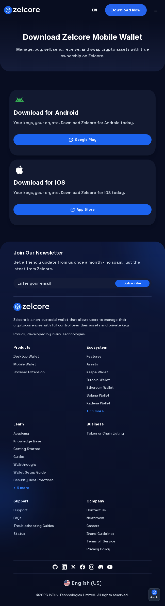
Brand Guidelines (100, 533)
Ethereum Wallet (100, 387)
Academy (21, 433)
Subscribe (132, 283)
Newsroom (95, 518)
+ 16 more (95, 411)
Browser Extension (29, 372)
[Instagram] (91, 567)
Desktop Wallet (26, 356)
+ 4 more (21, 487)
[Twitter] (73, 567)
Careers (93, 525)
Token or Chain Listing (105, 433)
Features (94, 356)
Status (19, 533)
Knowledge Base (27, 441)
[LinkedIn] (64, 567)
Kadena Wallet (98, 403)
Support (20, 510)
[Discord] (100, 567)
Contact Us (96, 510)
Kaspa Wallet (97, 372)
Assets (92, 364)
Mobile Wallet (24, 364)
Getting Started (26, 448)
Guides (19, 456)
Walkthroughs (25, 464)
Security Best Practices (33, 480)
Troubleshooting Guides (33, 525)
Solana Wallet (98, 395)
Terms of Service (101, 541)
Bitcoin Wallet (98, 380)
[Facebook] (82, 567)
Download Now (126, 10)
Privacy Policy (98, 549)
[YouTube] (109, 567)
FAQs (17, 518)
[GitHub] (55, 567)
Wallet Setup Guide (29, 472)
